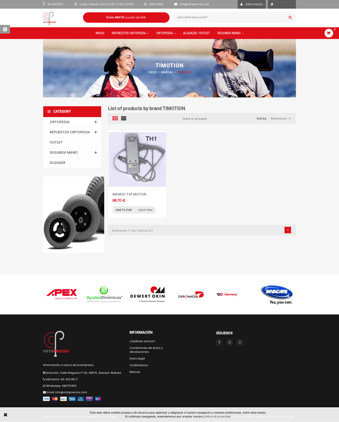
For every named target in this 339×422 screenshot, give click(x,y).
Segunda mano (64, 152)
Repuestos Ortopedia (70, 132)
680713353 (156, 4)
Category (59, 112)
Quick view (145, 210)
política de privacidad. (217, 416)
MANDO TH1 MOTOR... (130, 194)
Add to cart (124, 210)
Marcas (135, 372)
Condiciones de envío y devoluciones (146, 350)
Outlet (56, 142)
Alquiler (57, 162)
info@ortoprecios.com (194, 4)
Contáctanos (139, 365)
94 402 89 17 (55, 4)
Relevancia (280, 118)
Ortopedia (60, 121)
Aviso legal (137, 359)
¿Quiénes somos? (142, 341)
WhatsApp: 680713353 (61, 386)
